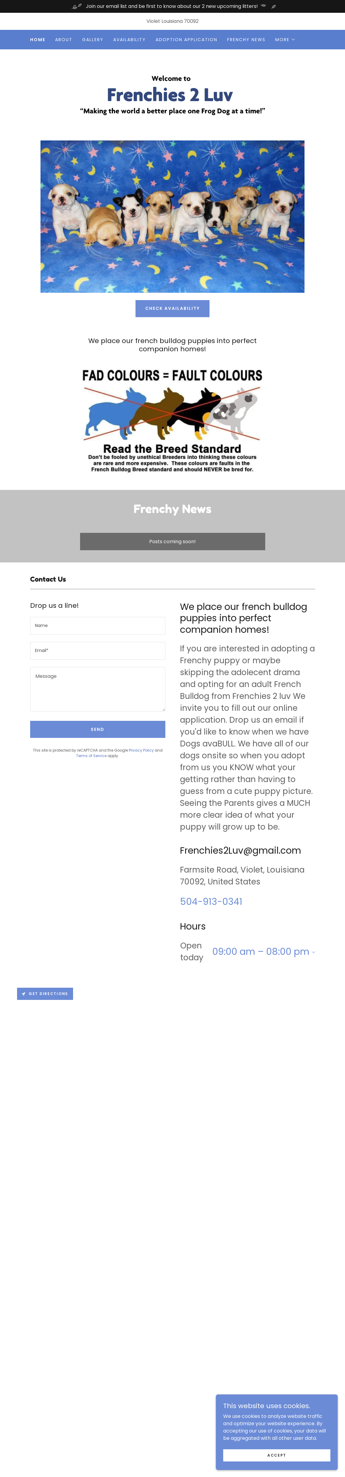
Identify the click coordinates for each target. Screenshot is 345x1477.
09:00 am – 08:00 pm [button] (260, 951)
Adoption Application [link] (186, 40)
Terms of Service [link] (91, 755)
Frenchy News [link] (246, 40)
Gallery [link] (93, 40)
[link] (172, 94)
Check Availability (172, 308)
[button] (285, 39)
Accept (276, 1455)
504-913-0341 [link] (211, 901)
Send (97, 729)
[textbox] (97, 626)
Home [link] (37, 40)
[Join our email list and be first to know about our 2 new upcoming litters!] (172, 6)
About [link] (63, 40)
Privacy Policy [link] (141, 750)
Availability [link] (129, 40)
